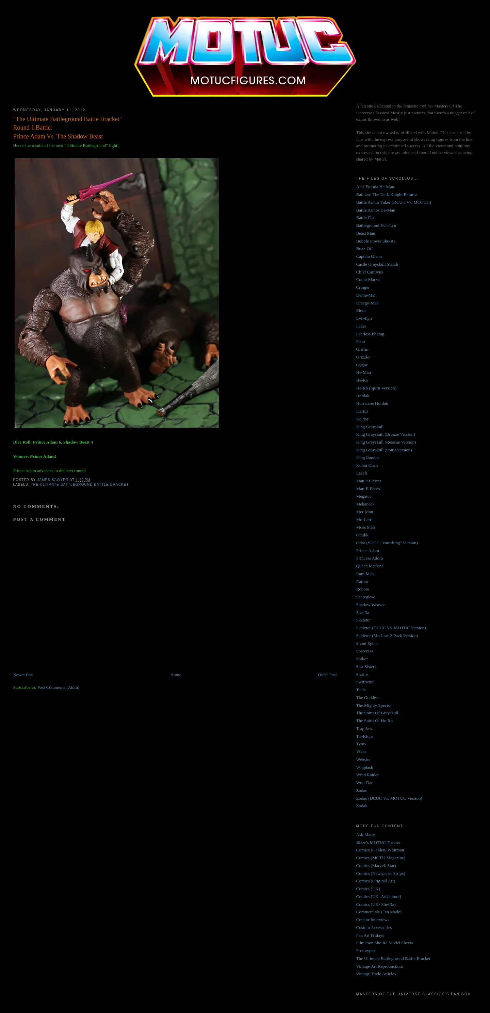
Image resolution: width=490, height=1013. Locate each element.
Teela (361, 689)
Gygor (362, 364)
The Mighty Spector (374, 705)
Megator (363, 496)
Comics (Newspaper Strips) (380, 873)
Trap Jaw (364, 728)
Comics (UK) (368, 888)
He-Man (363, 372)
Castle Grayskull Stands (377, 264)
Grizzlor (363, 357)
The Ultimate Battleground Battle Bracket (80, 484)
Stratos (362, 674)
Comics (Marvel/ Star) (376, 865)
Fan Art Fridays (370, 935)
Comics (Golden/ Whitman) (381, 849)
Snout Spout (367, 643)
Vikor (361, 751)
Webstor (363, 759)
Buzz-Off (364, 248)
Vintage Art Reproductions (380, 966)
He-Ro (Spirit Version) (376, 388)
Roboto (362, 589)
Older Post (327, 674)
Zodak (362, 805)
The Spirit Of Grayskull (377, 712)
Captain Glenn (369, 256)
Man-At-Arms (368, 480)
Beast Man (365, 233)
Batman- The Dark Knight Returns (387, 194)
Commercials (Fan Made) (379, 911)
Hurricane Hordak (372, 403)
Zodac (361, 790)
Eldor (361, 310)
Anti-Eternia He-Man (375, 186)
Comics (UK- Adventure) (378, 896)
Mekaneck (365, 504)
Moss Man (365, 527)
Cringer (363, 287)
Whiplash (364, 767)
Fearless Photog (370, 333)
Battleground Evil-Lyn (376, 225)
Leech (361, 473)
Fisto (360, 341)
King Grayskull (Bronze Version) (385, 434)
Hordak (363, 395)
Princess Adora (369, 558)
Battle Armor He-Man (375, 210)
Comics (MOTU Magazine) (380, 857)
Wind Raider (367, 774)
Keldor (362, 418)
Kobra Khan (367, 465)
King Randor (367, 457)
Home (175, 674)
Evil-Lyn (364, 318)
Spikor (362, 658)
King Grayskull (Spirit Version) (384, 449)
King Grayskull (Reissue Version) (386, 442)
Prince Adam (367, 550)
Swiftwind (365, 681)
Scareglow (365, 596)
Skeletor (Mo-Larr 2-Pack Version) (387, 635)
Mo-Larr (364, 519)
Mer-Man (364, 511)
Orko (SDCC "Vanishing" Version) (387, 542)
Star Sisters (366, 666)
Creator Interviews (372, 919)
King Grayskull (370, 426)
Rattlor (362, 581)
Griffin (362, 349)
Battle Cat (365, 217)
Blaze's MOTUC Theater (378, 842)
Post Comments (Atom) (58, 687)
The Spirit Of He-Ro (374, 720)
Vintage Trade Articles (376, 973)
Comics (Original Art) (375, 880)
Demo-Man (366, 295)
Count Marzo (368, 279)
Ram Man (365, 573)
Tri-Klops (365, 736)
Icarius (362, 411)
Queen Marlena (370, 565)
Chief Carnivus (369, 272)
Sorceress (364, 650)
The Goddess (367, 697)
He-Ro (362, 380)
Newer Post (23, 674)
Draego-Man (367, 302)
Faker (361, 326)
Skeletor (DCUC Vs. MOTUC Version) (391, 627)
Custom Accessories (374, 927)
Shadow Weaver (370, 604)
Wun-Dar (364, 782)
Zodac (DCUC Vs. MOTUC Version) (389, 798)
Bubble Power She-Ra (376, 241)
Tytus (361, 743)
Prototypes (365, 950)
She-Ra (362, 612)
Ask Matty (365, 834)
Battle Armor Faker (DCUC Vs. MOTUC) (393, 202)
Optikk (362, 534)
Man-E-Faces (368, 488)
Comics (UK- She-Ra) (376, 904)
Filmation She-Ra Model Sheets (384, 942)
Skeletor (363, 619)
